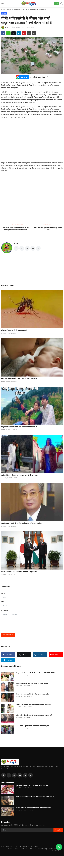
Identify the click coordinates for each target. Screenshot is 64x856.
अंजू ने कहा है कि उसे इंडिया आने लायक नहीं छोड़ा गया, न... (19, 427)
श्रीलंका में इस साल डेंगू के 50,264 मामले (14, 330)
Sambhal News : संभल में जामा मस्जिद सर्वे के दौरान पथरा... (34, 808)
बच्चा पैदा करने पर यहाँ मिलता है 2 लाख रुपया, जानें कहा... (19, 379)
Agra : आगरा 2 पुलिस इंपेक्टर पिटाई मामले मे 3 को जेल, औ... (33, 726)
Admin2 (3, 381)
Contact (9, 848)
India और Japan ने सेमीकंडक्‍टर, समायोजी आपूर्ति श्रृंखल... (19, 572)
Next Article (48, 225)
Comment (4, 610)
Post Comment (8, 635)
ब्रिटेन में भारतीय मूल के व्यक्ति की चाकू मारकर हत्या (48, 228)
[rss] (30, 775)
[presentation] (16, 627)
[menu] (2, 3)
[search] (61, 3)
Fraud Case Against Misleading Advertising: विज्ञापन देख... (34, 705)
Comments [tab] (6, 587)
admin (16, 243)
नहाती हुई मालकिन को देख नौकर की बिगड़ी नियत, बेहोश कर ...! (35, 797)
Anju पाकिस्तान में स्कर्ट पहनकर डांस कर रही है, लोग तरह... (19, 475)
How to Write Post (55, 851)
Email (3, 602)
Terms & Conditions (21, 848)
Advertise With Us (55, 848)
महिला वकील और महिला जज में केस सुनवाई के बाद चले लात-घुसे (34, 715)
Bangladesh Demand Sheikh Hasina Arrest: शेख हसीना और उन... (35, 673)
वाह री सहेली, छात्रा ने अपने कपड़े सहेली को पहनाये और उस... (32, 683)
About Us (32, 848)
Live (56, 4)
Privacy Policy (42, 848)
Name (3, 593)
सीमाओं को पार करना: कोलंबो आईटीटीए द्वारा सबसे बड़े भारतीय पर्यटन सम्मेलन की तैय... (16, 228)
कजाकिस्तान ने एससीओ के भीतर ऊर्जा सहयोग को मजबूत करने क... (22, 523)
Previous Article (16, 225)
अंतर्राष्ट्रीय (9, 9)
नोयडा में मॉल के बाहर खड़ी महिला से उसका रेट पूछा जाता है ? (32, 694)
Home (3, 9)
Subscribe (58, 830)
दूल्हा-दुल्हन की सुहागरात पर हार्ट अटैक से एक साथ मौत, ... (33, 786)
